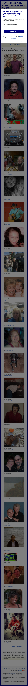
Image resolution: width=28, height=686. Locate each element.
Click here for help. (18, 41)
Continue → (14, 31)
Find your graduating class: (10, 24)
